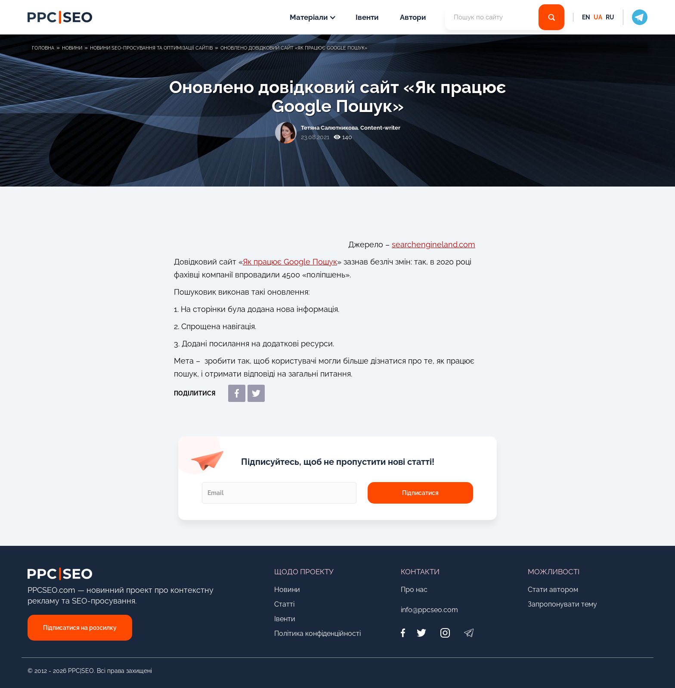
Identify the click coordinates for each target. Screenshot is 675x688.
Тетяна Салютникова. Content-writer (350, 128)
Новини (287, 589)
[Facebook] (405, 632)
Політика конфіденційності (317, 633)
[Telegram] (468, 632)
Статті (284, 604)
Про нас (414, 589)
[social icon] (635, 17)
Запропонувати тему (562, 604)
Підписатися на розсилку (80, 627)
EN (586, 17)
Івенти (367, 17)
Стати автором (553, 589)
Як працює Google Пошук (290, 261)
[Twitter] (421, 632)
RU (610, 17)
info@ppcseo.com (429, 610)
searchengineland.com (433, 244)
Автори (413, 17)
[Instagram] (445, 632)
